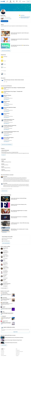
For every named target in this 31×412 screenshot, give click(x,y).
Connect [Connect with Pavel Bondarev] (5, 274)
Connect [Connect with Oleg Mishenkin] (5, 250)
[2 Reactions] (1, 295)
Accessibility (2, 350)
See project (3, 154)
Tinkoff (5, 88)
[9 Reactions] (2, 319)
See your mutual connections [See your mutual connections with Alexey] (7, 18)
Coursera (5, 96)
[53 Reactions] (2, 305)
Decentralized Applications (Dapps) (10, 107)
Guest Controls (17, 354)
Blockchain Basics (7, 101)
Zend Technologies (6, 138)
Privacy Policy (2, 351)
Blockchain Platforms (7, 95)
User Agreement (18, 350)
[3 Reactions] (1, 314)
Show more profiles (4, 288)
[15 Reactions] (2, 300)
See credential (6, 99)
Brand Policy (2, 354)
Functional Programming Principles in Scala (11, 131)
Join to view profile (4, 21)
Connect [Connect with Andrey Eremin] (5, 266)
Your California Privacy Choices (19, 351)
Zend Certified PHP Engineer (9, 137)
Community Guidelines (3, 355)
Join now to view (4, 190)
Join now (24, 1)
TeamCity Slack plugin (5, 150)
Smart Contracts (6, 113)
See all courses (4, 345)
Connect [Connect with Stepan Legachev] (5, 258)
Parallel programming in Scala (9, 119)
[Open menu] (30, 12)
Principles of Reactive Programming (10, 125)
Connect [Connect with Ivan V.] (5, 262)
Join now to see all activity (6, 50)
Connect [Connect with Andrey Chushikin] (5, 270)
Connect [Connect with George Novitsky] (5, 254)
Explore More (15, 331)
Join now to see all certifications (7, 144)
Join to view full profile (6, 243)
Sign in (28, 1)
